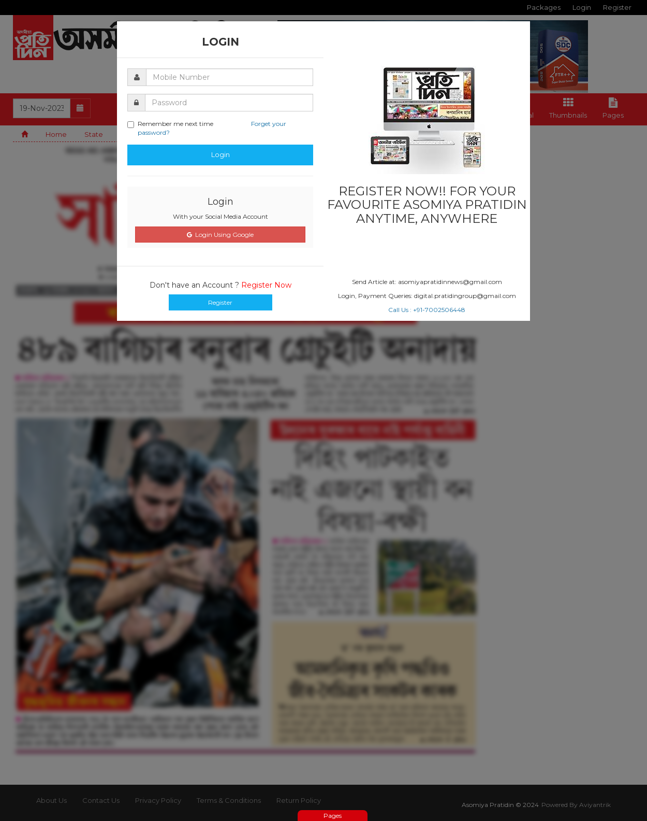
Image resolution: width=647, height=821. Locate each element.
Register (220, 302)
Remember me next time (206, 128)
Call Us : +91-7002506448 (426, 310)
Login (220, 154)
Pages (332, 815)
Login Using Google (220, 234)
